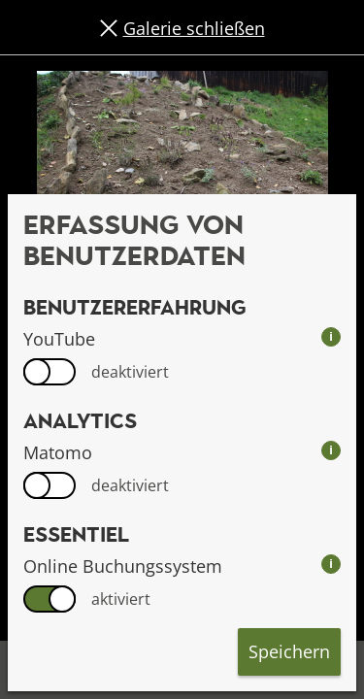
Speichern (289, 651)
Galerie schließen (194, 28)
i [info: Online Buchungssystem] (331, 563)
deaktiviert (130, 372)
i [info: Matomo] (331, 450)
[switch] (49, 371)
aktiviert (120, 599)
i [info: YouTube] (331, 336)
